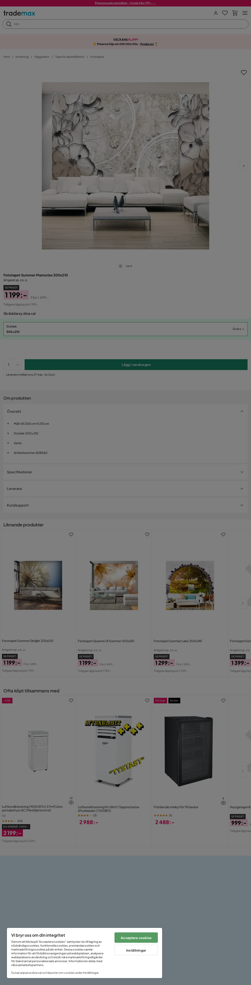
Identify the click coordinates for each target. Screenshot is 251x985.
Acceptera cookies (136, 938)
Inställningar (136, 950)
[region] (84, 953)
